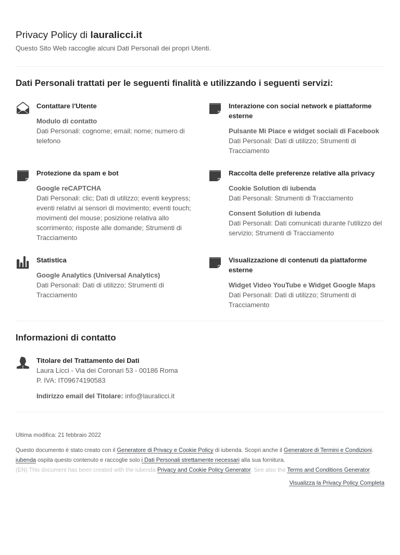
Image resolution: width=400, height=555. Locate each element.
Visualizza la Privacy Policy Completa (336, 483)
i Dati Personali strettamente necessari (191, 460)
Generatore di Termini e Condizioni (328, 450)
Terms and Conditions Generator (328, 469)
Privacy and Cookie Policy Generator (204, 469)
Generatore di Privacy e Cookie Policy (165, 450)
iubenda (26, 460)
